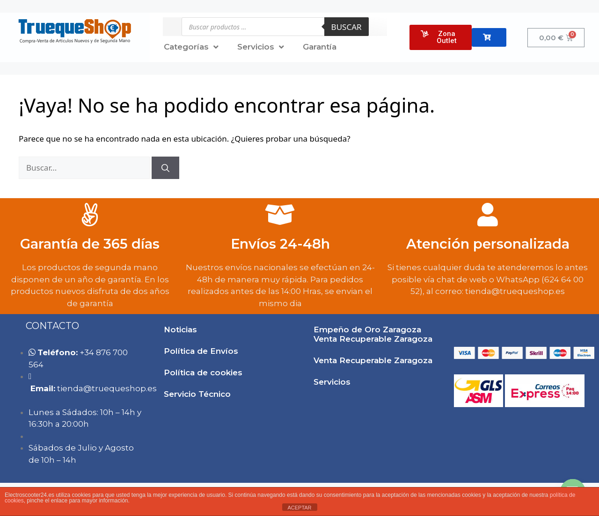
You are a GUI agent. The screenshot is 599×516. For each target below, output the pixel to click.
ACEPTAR (299, 507)
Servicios (260, 47)
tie (107, 388)
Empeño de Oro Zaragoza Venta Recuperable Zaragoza (373, 334)
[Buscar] (165, 168)
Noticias (180, 329)
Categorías (191, 47)
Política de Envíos (201, 351)
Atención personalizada (488, 244)
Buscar (346, 27)
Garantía (319, 46)
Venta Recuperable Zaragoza (373, 360)
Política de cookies (203, 372)
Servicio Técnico (197, 394)
